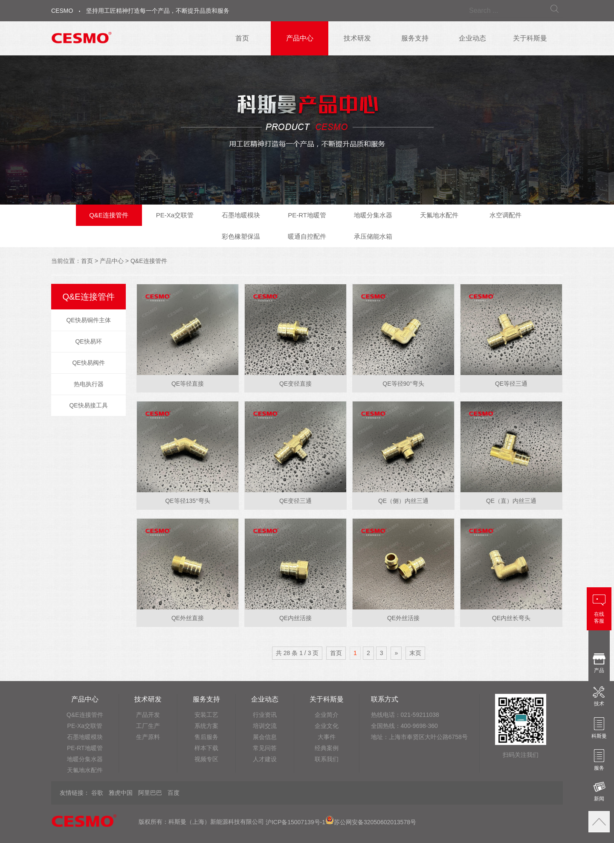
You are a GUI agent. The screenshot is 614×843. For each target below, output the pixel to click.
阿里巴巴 (150, 792)
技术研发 (357, 38)
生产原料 (148, 736)
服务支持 (415, 38)
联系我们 (327, 759)
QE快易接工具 (88, 405)
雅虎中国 (121, 792)
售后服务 (206, 736)
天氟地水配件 (439, 215)
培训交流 (265, 725)
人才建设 (265, 759)
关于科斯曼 (530, 38)
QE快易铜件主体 (88, 320)
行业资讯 (265, 714)
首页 (242, 38)
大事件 (327, 736)
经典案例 (327, 748)
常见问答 (265, 748)
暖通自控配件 (307, 236)
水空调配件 (505, 215)
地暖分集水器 (373, 215)
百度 (174, 792)
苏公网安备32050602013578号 (370, 822)
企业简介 (327, 714)
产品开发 (148, 714)
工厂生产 (148, 725)
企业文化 (327, 725)
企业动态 (472, 38)
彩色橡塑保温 (241, 236)
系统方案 (206, 725)
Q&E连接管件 (108, 215)
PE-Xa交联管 (175, 215)
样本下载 (206, 748)
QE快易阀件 (88, 362)
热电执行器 (89, 384)
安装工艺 (206, 714)
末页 (415, 653)
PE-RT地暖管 (307, 215)
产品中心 (299, 38)
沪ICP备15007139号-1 (295, 822)
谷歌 (97, 792)
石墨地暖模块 (241, 215)
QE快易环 (88, 341)
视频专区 (206, 759)
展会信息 (265, 736)
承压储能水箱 (373, 236)
